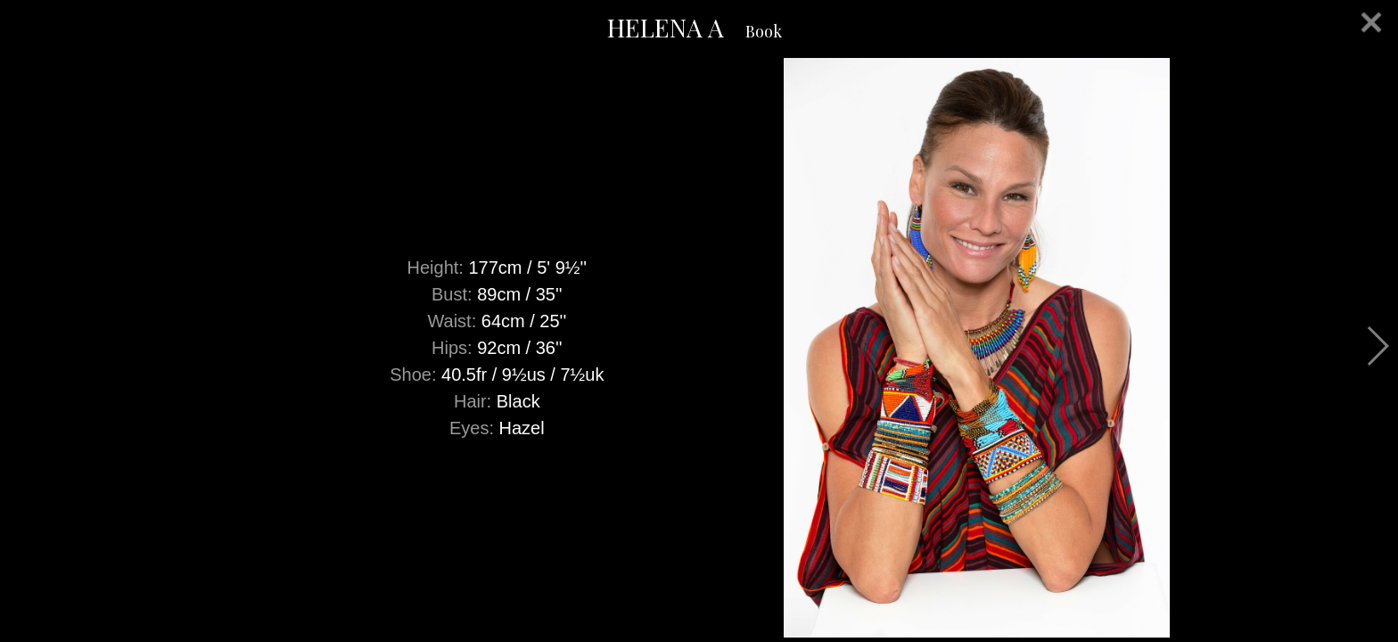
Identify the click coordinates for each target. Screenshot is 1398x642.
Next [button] (1377, 346)
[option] (699, 348)
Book (763, 31)
